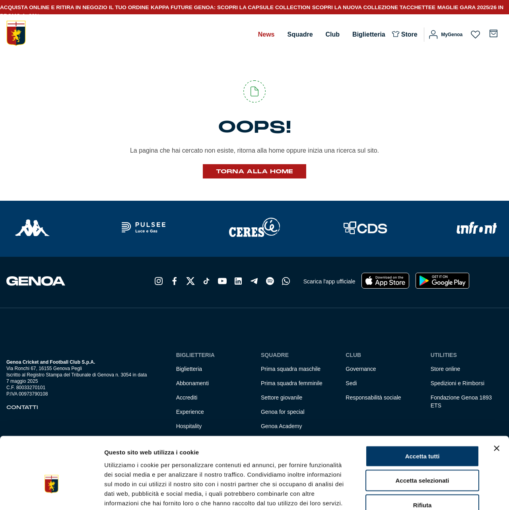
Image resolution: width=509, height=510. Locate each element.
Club (333, 34)
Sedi (351, 383)
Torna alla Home (254, 171)
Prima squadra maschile (291, 369)
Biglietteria (368, 34)
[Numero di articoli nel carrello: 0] (493, 33)
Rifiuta (422, 458)
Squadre (300, 34)
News (266, 34)
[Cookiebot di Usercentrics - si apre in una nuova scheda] (51, 494)
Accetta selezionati (422, 434)
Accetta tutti (422, 409)
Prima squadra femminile (291, 383)
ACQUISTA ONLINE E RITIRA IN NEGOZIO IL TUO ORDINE (74, 7)
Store (409, 34)
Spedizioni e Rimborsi (457, 383)
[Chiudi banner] (496, 402)
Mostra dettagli (418, 494)
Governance (361, 369)
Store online (445, 369)
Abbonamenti (192, 383)
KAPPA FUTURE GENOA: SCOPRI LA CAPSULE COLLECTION (230, 7)
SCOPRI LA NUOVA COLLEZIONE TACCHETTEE (373, 7)
